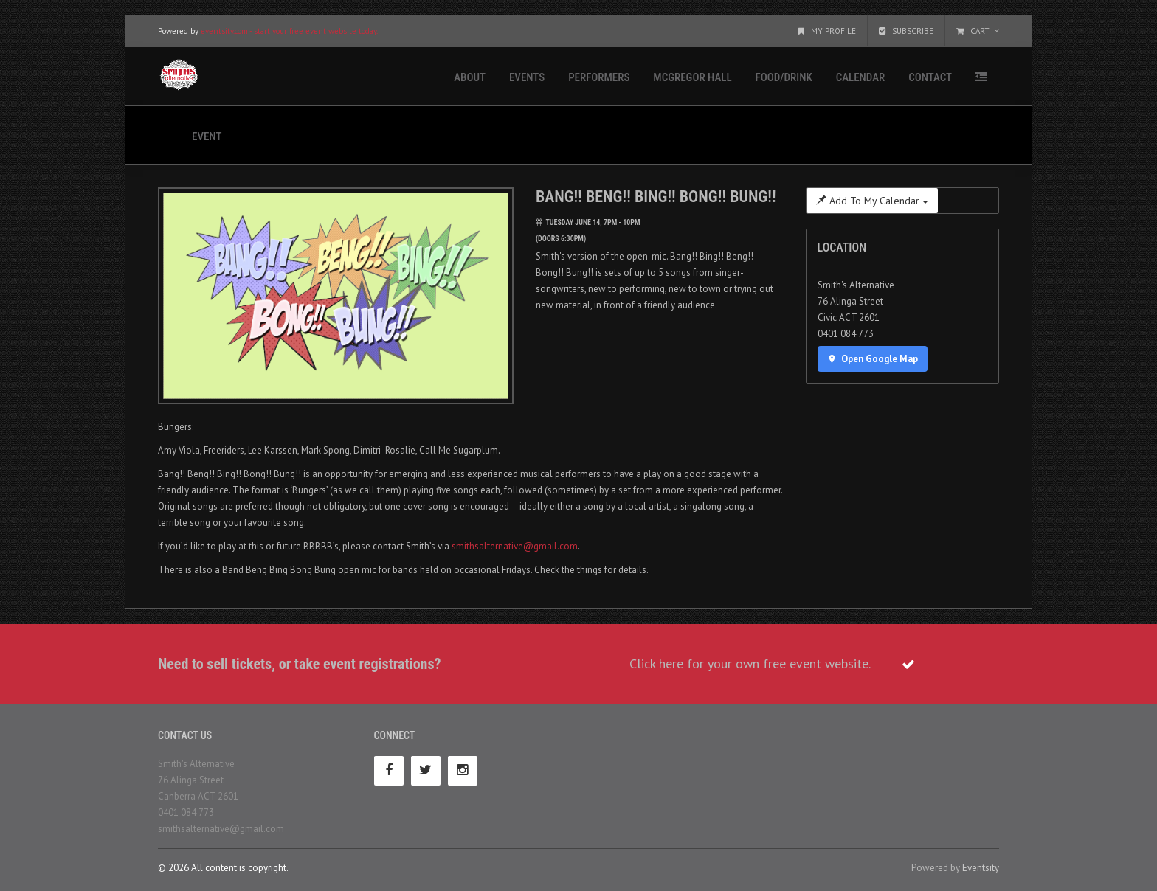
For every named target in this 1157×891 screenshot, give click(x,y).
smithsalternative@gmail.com (515, 546)
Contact (930, 77)
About (470, 77)
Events (527, 77)
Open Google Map (873, 359)
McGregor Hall (692, 77)
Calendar (860, 77)
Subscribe (906, 31)
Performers (598, 77)
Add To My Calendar (872, 200)
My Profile (827, 31)
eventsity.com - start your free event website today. (289, 31)
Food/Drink (784, 77)
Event (206, 136)
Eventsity (980, 867)
